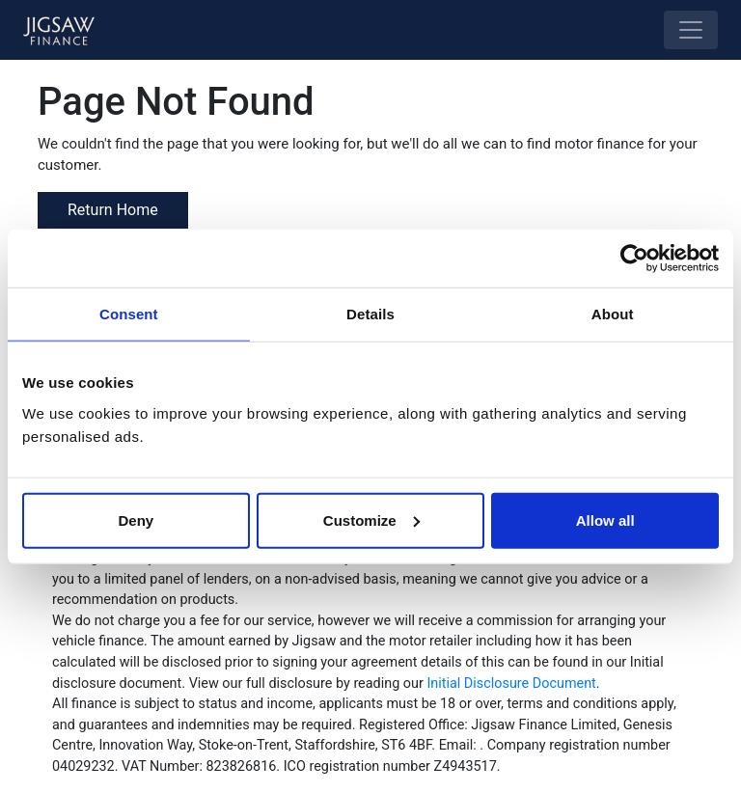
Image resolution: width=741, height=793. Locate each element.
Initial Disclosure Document (510, 683)
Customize (371, 519)
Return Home (113, 210)
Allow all (605, 519)
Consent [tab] (128, 314)
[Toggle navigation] (691, 30)
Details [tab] (370, 314)
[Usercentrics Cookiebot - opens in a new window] (634, 258)
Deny (135, 519)
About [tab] (612, 314)
